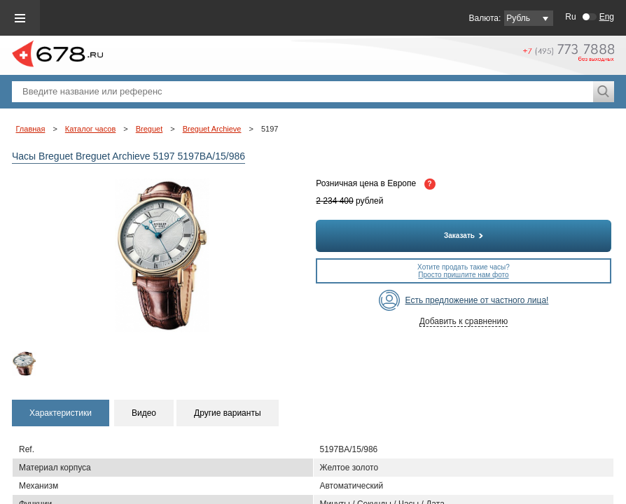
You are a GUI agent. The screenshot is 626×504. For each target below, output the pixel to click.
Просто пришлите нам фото (463, 275)
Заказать (463, 235)
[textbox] (302, 91)
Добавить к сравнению (463, 321)
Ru (570, 17)
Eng (606, 17)
